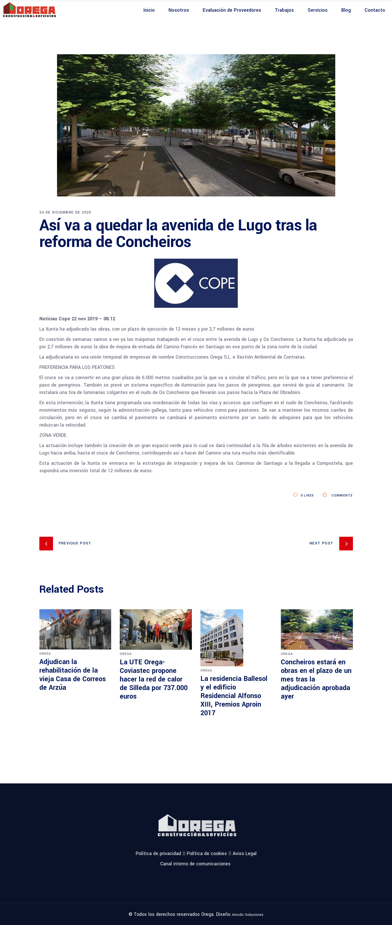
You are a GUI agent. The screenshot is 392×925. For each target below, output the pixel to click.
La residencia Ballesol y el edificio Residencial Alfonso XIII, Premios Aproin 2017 (233, 696)
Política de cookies (207, 853)
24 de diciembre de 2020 (65, 212)
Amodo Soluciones (247, 914)
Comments (337, 495)
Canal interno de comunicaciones (195, 863)
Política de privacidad (158, 853)
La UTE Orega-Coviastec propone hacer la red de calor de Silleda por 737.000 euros (154, 679)
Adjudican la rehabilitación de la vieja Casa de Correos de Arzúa (72, 674)
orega (45, 653)
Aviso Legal (245, 853)
